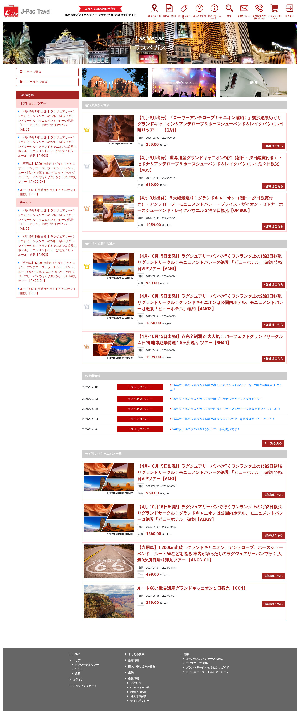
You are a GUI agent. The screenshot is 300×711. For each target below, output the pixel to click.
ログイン (76, 679)
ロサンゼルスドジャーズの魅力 (203, 658)
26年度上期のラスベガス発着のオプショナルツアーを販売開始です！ (217, 399)
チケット (184, 82)
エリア (75, 660)
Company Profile (139, 687)
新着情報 (132, 660)
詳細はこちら (273, 146)
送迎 (254, 82)
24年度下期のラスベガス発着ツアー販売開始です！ (206, 429)
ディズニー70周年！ (196, 663)
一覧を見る (273, 443)
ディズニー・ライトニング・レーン (206, 671)
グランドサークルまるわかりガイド (206, 667)
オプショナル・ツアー (115, 82)
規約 (129, 672)
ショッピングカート (83, 685)
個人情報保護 (137, 696)
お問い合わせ (137, 691)
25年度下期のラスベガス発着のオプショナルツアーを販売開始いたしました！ (223, 419)
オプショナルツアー (85, 664)
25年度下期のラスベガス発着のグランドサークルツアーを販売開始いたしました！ (226, 409)
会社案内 (134, 683)
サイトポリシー (138, 700)
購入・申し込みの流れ (140, 666)
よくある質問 (134, 654)
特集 (185, 654)
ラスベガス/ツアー (140, 387)
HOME (75, 654)
